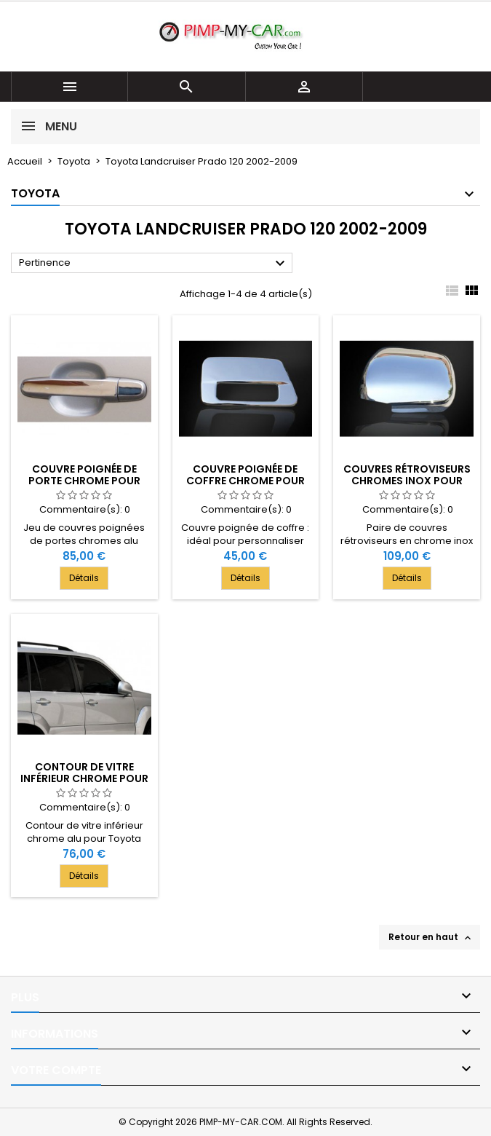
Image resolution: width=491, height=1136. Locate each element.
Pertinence (154, 263)
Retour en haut (431, 937)
